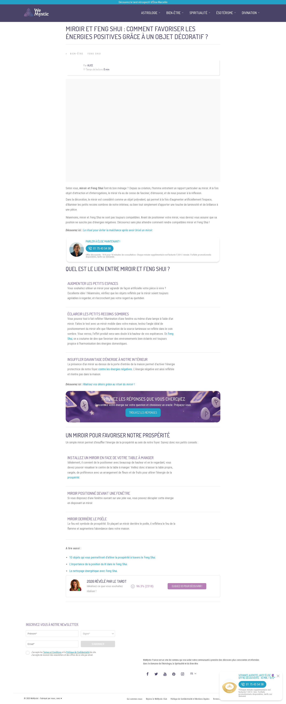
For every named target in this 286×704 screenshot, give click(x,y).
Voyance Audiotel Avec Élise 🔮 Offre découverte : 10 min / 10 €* (257, 676)
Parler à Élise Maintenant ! (103, 241)
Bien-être (76, 53)
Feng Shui (94, 53)
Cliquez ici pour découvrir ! (187, 586)
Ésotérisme (224, 13)
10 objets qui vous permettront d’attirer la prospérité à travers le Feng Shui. (112, 557)
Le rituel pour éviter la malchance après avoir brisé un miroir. (118, 230)
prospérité (73, 477)
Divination (249, 13)
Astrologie (149, 13)
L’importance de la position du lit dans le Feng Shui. (98, 564)
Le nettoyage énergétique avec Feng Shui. (93, 571)
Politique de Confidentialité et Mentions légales (190, 699)
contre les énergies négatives (115, 369)
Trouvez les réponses (143, 412)
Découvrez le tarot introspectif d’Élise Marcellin (143, 2)
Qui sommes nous (134, 699)
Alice (90, 65)
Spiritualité (198, 13)
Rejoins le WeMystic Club (156, 699)
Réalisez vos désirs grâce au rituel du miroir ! (109, 384)
